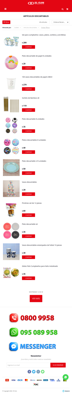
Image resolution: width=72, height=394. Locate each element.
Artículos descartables (30, 27)
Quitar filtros (45, 28)
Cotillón (16, 27)
